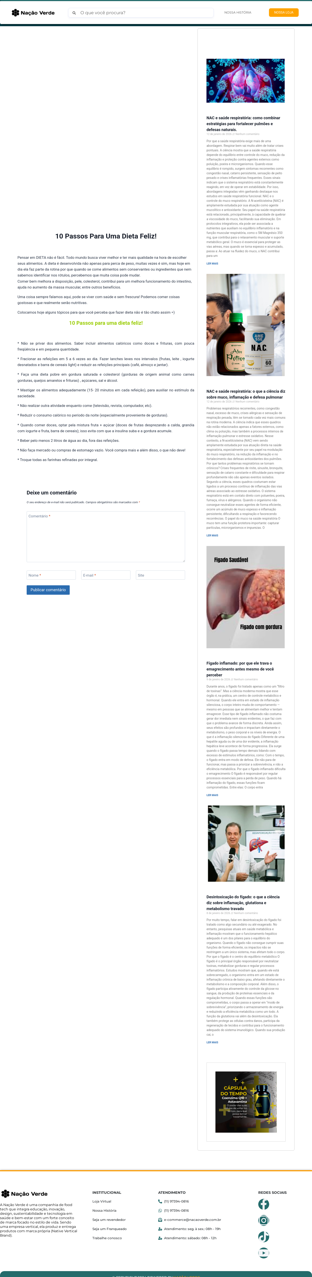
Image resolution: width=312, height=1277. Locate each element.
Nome (35, 529)
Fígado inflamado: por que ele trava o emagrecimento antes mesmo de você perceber (240, 663)
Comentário (39, 470)
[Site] (160, 529)
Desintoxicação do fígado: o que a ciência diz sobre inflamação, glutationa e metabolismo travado (243, 895)
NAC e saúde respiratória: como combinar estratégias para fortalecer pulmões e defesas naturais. (243, 122)
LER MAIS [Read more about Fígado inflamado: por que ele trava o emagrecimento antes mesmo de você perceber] (212, 789)
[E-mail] (105, 529)
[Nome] (51, 529)
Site (141, 529)
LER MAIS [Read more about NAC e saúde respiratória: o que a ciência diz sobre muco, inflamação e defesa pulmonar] (212, 532)
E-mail (89, 529)
